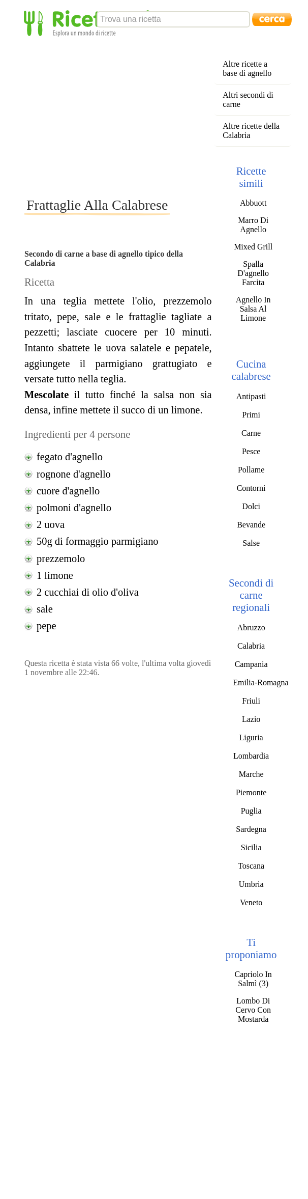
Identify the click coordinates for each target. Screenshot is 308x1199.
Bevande (251, 524)
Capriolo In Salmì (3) (252, 979)
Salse (251, 543)
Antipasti (251, 396)
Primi (251, 414)
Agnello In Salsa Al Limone (253, 308)
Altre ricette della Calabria (251, 131)
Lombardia (251, 755)
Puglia (251, 810)
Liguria (251, 737)
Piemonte (251, 792)
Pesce (251, 451)
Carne (251, 433)
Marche (251, 774)
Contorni (251, 488)
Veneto (251, 902)
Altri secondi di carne (248, 99)
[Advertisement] (149, 116)
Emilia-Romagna (260, 682)
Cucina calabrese (250, 370)
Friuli (251, 700)
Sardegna (251, 829)
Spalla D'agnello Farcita (253, 273)
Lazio (251, 719)
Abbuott (253, 203)
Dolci (251, 506)
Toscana (251, 865)
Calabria (251, 646)
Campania (251, 664)
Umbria (251, 884)
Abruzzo (251, 627)
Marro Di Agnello (253, 225)
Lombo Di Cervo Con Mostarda (253, 1009)
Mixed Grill (253, 246)
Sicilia (251, 847)
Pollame (251, 469)
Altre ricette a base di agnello (247, 68)
